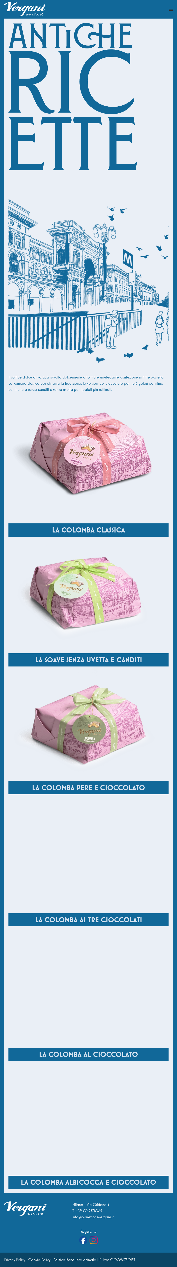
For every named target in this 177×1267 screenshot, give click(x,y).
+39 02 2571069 (89, 1210)
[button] (171, 9)
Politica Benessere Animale (74, 1260)
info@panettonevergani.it (93, 1217)
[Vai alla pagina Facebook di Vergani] (83, 1240)
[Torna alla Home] (25, 9)
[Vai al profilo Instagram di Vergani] (94, 1240)
